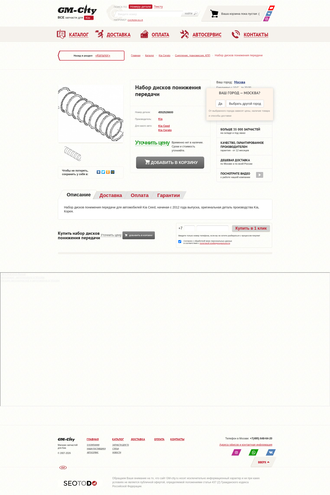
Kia (88, 17)
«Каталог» (102, 55)
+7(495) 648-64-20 (261, 438)
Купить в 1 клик (251, 228)
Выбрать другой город (245, 103)
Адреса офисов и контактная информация (245, 444)
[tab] (78, 195)
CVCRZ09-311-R (135, 20)
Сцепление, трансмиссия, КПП (192, 55)
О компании (93, 445)
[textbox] (148, 14)
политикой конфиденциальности (215, 243)
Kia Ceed (164, 126)
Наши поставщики (96, 448)
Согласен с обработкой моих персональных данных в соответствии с (207, 242)
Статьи (115, 448)
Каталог (149, 55)
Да (220, 103)
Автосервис (93, 452)
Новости (116, 452)
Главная (136, 55)
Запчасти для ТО (120, 445)
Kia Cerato (164, 55)
